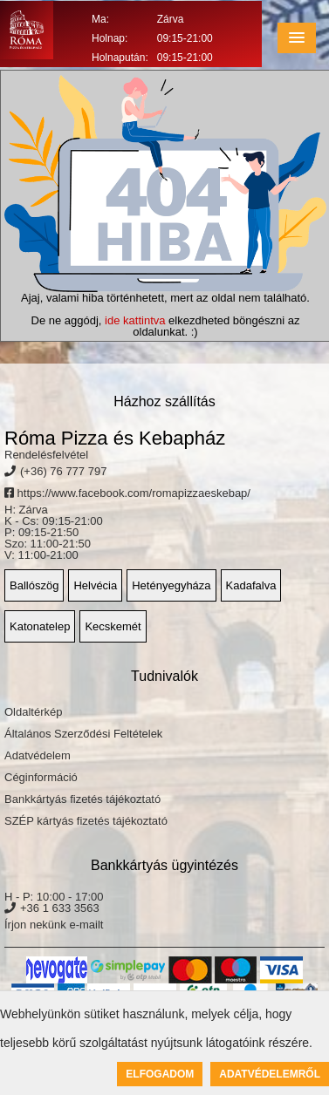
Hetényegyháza (171, 585)
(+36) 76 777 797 (63, 471)
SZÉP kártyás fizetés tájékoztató (86, 820)
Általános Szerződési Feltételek (83, 733)
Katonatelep (40, 626)
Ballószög (34, 585)
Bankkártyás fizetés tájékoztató (82, 799)
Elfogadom (160, 1074)
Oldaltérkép (33, 711)
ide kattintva (135, 320)
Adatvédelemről (269, 1074)
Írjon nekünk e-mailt (53, 924)
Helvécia (95, 585)
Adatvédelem (37, 755)
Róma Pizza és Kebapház (114, 438)
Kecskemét (113, 626)
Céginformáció (41, 777)
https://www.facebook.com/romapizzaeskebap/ (127, 493)
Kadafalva (251, 585)
